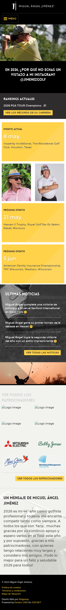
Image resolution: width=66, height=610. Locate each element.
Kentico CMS (21, 602)
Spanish (61, 18)
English (55, 18)
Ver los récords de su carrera (28, 112)
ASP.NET (36, 602)
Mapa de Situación (11, 593)
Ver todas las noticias (42, 352)
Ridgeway (24, 599)
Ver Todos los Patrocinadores (39, 478)
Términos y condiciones (14, 590)
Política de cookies (11, 587)
